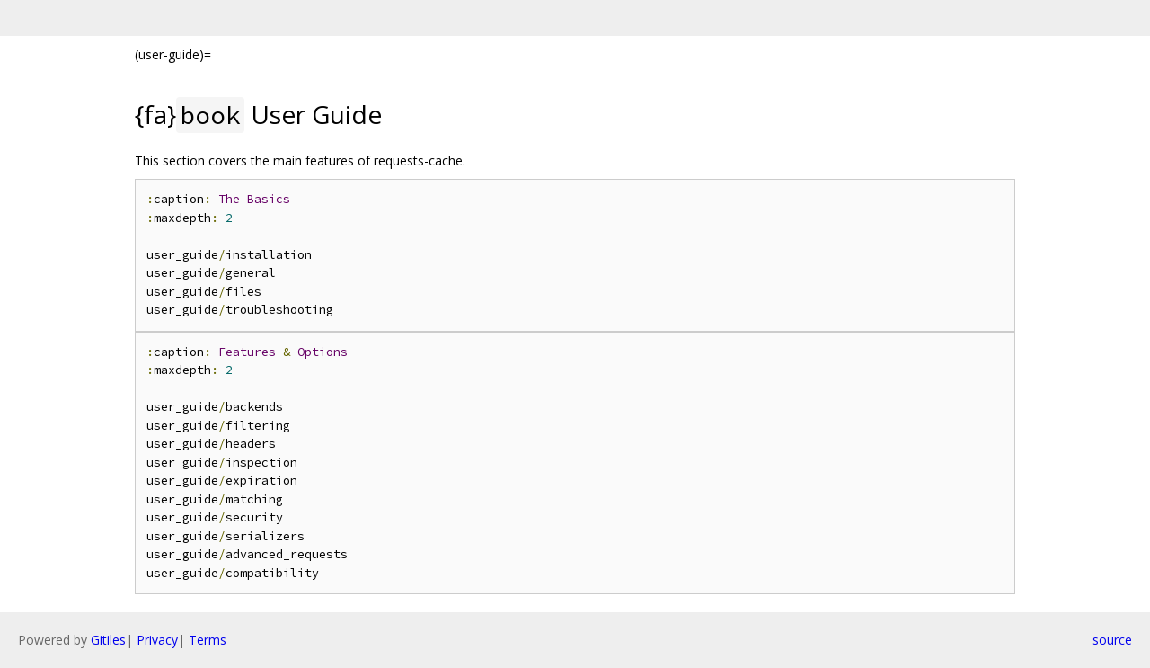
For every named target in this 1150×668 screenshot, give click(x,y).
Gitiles (108, 639)
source (1112, 639)
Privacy (157, 639)
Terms (207, 639)
